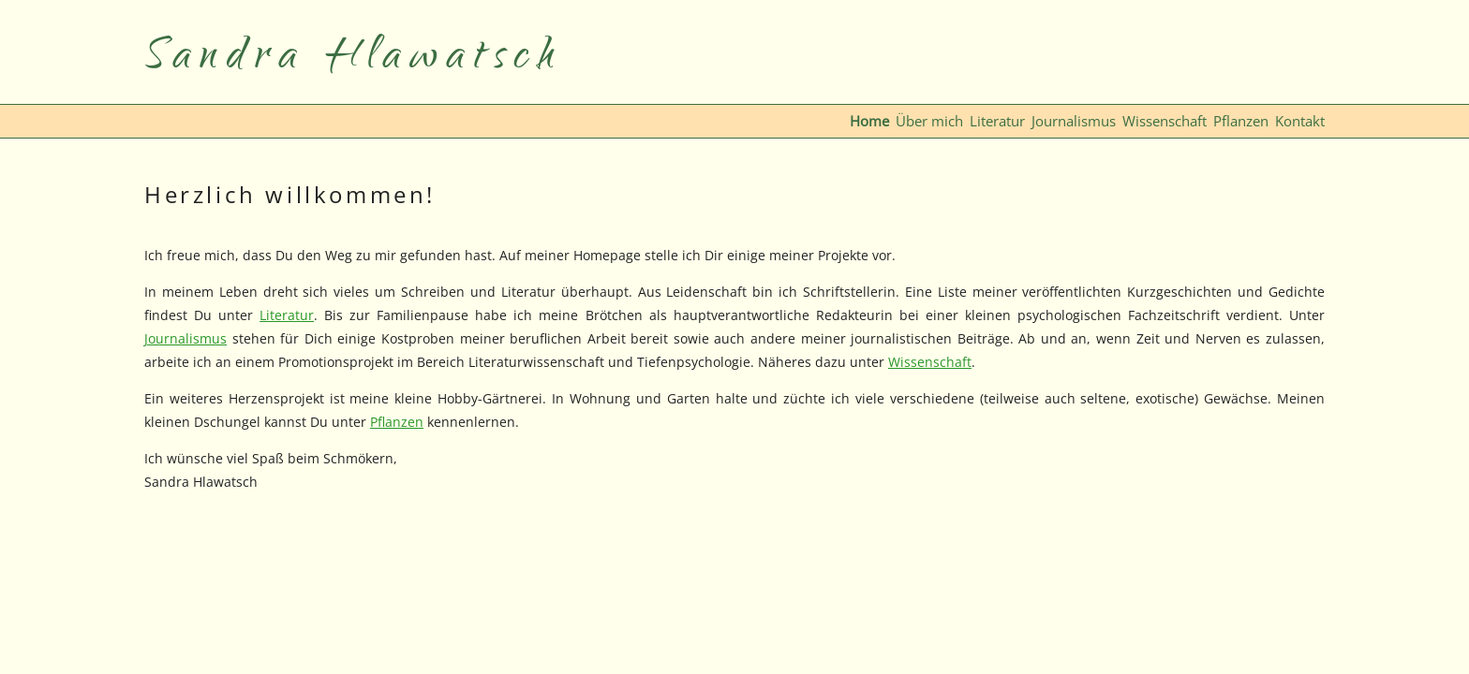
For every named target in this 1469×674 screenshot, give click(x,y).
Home (869, 120)
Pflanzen (1241, 120)
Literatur (997, 120)
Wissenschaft (1164, 120)
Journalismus (1073, 120)
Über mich (929, 120)
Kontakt (1300, 120)
